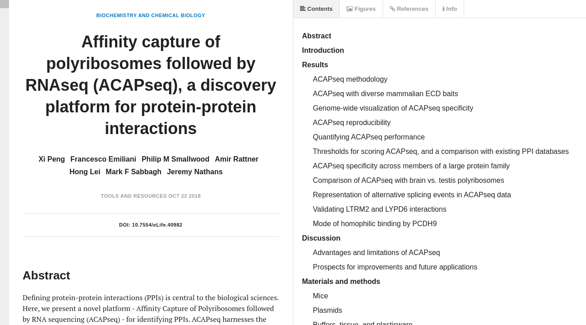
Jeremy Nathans (195, 172)
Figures (361, 8)
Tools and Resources (134, 196)
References (409, 8)
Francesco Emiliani (103, 159)
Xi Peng (51, 159)
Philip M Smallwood (175, 159)
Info (450, 8)
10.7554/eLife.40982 (157, 225)
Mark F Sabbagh (133, 172)
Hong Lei (84, 172)
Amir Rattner (236, 159)
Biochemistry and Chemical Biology (151, 15)
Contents (316, 8)
